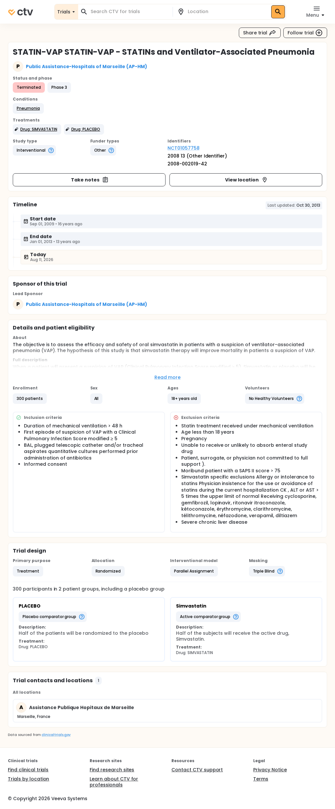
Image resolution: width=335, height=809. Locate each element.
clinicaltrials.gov (56, 734)
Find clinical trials (28, 770)
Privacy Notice (270, 770)
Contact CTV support (197, 770)
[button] (28, 108)
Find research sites (112, 770)
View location (246, 180)
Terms (260, 779)
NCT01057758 (184, 148)
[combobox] (129, 12)
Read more (167, 377)
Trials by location (28, 779)
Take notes (90, 180)
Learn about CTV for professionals (114, 782)
